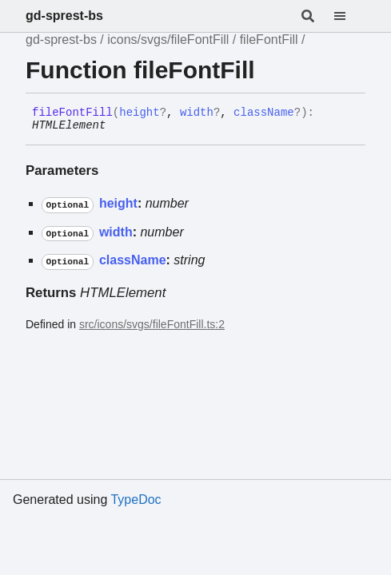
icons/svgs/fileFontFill (168, 39)
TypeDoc (135, 499)
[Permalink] (117, 126)
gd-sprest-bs (64, 15)
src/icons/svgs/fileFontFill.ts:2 (152, 324)
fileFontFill (269, 39)
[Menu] (349, 16)
